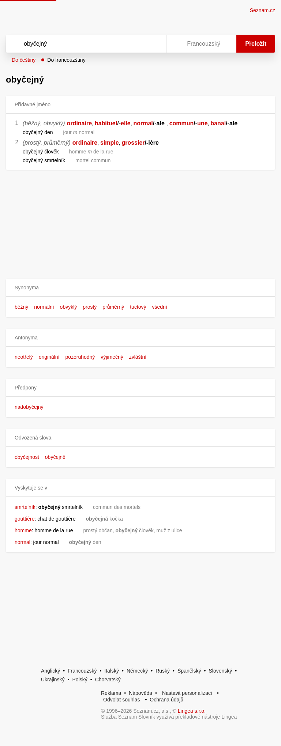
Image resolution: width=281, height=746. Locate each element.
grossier (133, 143)
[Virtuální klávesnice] (154, 44)
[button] (140, 288)
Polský (79, 679)
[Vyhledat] (76, 44)
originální (49, 357)
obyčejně (55, 457)
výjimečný (112, 357)
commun (181, 123)
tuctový (138, 307)
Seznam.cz (262, 10)
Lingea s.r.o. (192, 711)
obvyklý (68, 307)
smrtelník (25, 507)
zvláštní (137, 357)
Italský (111, 671)
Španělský (189, 671)
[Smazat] (138, 44)
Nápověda (140, 693)
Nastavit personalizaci (187, 693)
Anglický (50, 671)
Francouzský (82, 671)
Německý (137, 671)
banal (218, 123)
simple (109, 143)
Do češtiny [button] (23, 60)
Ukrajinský (53, 679)
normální (44, 307)
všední (159, 307)
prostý (90, 307)
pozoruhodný (80, 357)
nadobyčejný (29, 407)
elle (126, 123)
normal (143, 123)
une (202, 123)
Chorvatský (108, 679)
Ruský (163, 671)
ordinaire (79, 123)
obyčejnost (27, 457)
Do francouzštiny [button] (66, 60)
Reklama (111, 693)
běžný (21, 307)
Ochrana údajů (166, 700)
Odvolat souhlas (121, 700)
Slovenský (220, 671)
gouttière (24, 519)
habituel (106, 123)
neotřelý (24, 357)
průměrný (113, 307)
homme (23, 530)
